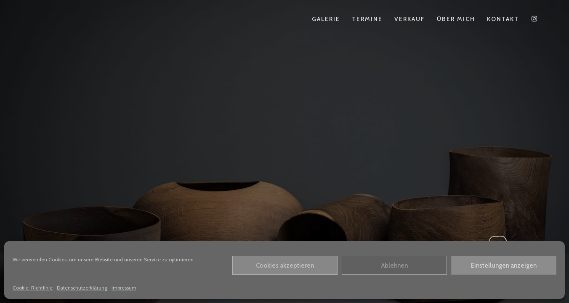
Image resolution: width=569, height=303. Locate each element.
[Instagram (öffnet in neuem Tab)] (534, 19)
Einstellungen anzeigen (504, 265)
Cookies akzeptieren (285, 265)
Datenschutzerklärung (82, 287)
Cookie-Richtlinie (33, 287)
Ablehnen (394, 265)
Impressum (124, 287)
